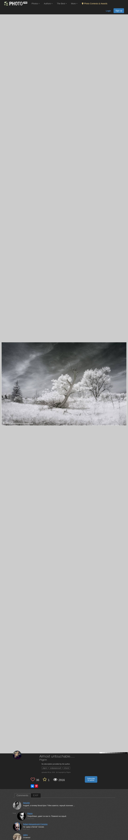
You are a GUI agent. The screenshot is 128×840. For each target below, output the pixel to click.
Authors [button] (48, 4)
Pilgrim (43, 760)
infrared (66, 768)
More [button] (74, 4)
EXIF (35, 795)
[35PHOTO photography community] (15, 3)
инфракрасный (55, 768)
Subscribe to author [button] (91, 779)
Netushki (26, 803)
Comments (22, 795)
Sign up (118, 11)
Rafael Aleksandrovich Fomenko (35, 824)
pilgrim (45, 768)
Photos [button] (36, 4)
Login (108, 11)
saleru (25, 835)
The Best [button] (62, 4)
